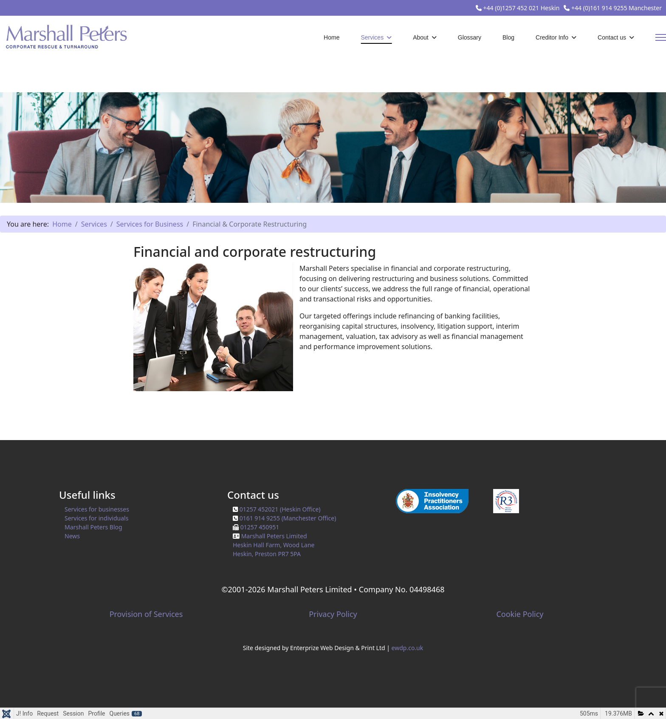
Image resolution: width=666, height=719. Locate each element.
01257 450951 (259, 527)
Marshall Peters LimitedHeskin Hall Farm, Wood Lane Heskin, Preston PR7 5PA (274, 545)
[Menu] (660, 37)
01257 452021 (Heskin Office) (280, 509)
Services (372, 37)
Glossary (469, 37)
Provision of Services (146, 614)
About (421, 37)
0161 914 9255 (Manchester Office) (288, 518)
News (72, 536)
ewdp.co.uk (407, 648)
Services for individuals (96, 518)
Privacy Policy (333, 614)
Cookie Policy (519, 614)
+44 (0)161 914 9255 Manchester (616, 8)
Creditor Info (552, 37)
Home (331, 37)
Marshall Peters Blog (93, 527)
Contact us (612, 37)
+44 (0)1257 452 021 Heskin (521, 8)
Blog (508, 37)
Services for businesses (97, 509)
